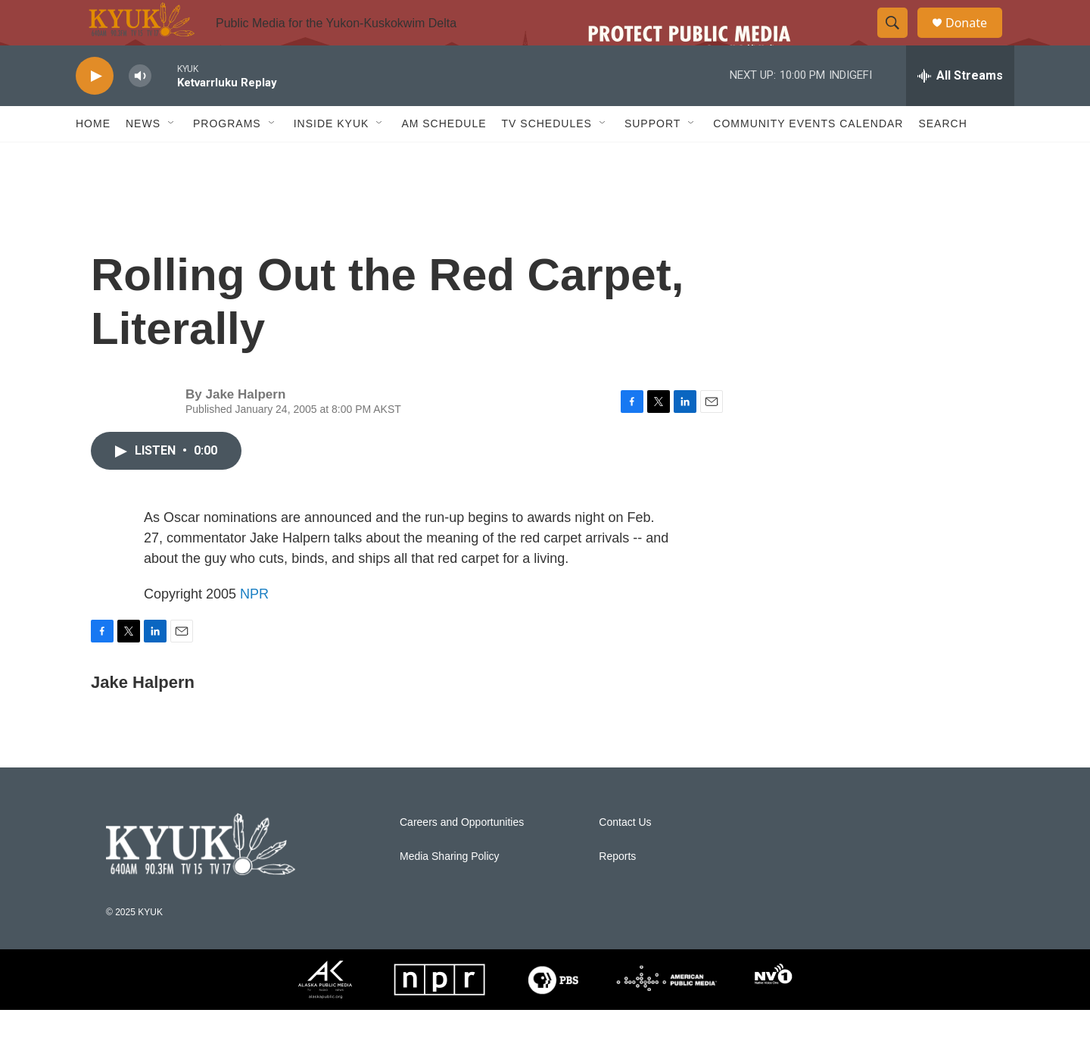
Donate (975, 40)
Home (93, 158)
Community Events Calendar (808, 158)
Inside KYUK (331, 158)
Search (942, 158)
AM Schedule (443, 158)
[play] (95, 110)
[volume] (140, 110)
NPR (254, 628)
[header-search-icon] (899, 40)
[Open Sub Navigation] (172, 158)
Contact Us (625, 856)
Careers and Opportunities (462, 856)
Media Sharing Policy (450, 890)
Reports (617, 890)
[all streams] (960, 110)
